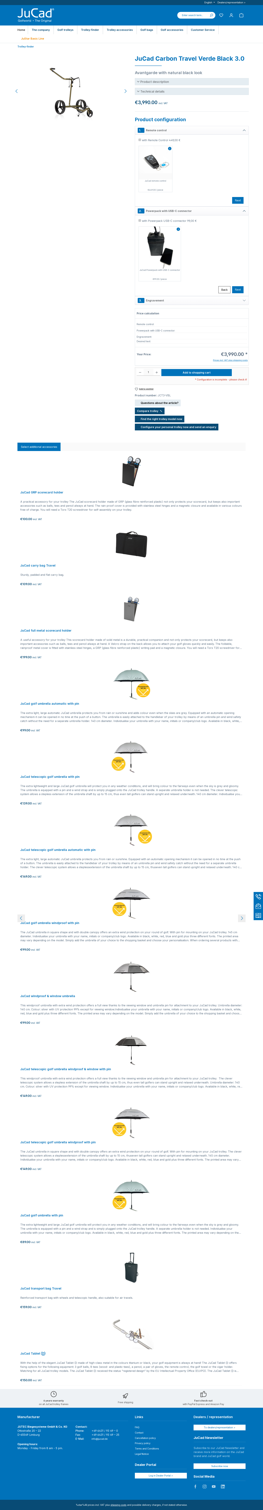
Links (139, 1417)
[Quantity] (148, 372)
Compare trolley (149, 411)
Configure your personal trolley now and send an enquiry (176, 426)
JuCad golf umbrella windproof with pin (49, 923)
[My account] (231, 15)
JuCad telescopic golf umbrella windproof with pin (58, 1142)
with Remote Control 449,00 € (161, 140)
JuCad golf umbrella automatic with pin (49, 703)
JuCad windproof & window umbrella (47, 996)
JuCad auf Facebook (195, 1486)
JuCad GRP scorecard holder (41, 492)
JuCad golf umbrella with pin (41, 1215)
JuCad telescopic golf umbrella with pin (50, 776)
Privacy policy (142, 1443)
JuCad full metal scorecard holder (45, 630)
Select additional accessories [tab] (39, 447)
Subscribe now (219, 1466)
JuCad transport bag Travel (40, 1288)
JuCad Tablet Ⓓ (32, 1353)
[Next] (125, 91)
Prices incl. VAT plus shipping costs (230, 360)
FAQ (137, 1427)
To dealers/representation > (219, 1427)
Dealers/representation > (232, 2)
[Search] (211, 15)
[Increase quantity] (156, 372)
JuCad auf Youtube (214, 1486)
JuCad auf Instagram (204, 1486)
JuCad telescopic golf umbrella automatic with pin (58, 850)
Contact (139, 1432)
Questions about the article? (157, 402)
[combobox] (192, 15)
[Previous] (16, 91)
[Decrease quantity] (140, 372)
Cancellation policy (145, 1438)
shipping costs (118, 1504)
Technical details (152, 91)
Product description (154, 81)
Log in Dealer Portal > (161, 1475)
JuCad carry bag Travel (38, 565)
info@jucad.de (100, 1438)
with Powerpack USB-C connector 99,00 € (169, 220)
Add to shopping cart (197, 372)
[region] (71, 91)
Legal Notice (142, 1453)
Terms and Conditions (147, 1448)
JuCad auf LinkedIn (223, 1486)
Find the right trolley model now (159, 418)
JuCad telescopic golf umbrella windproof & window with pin (65, 1069)
